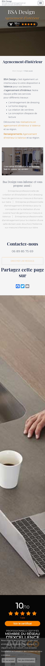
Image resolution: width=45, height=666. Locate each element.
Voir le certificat (22, 623)
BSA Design (19, 2)
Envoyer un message (22, 261)
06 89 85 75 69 (22, 251)
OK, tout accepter (8, 660)
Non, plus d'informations (26, 660)
